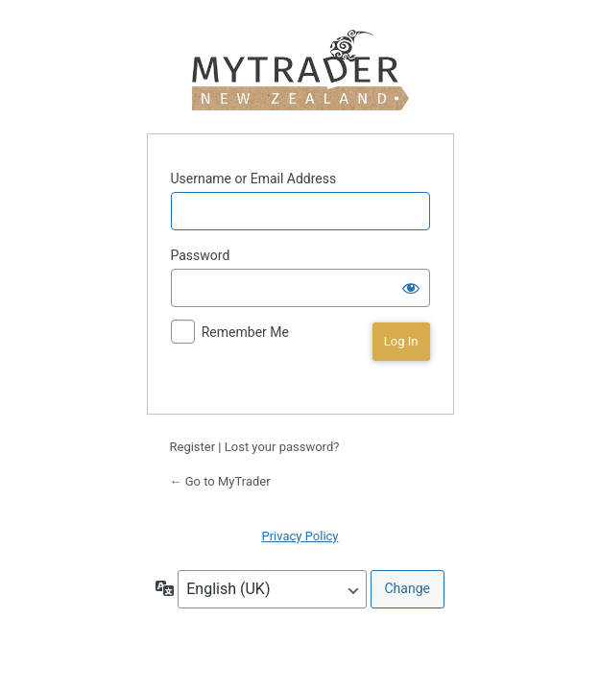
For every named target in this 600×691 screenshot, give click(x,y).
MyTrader (300, 70)
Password (200, 255)
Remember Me (245, 332)
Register (193, 447)
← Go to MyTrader (220, 481)
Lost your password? (282, 447)
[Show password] (411, 288)
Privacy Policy (299, 536)
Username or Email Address (254, 178)
